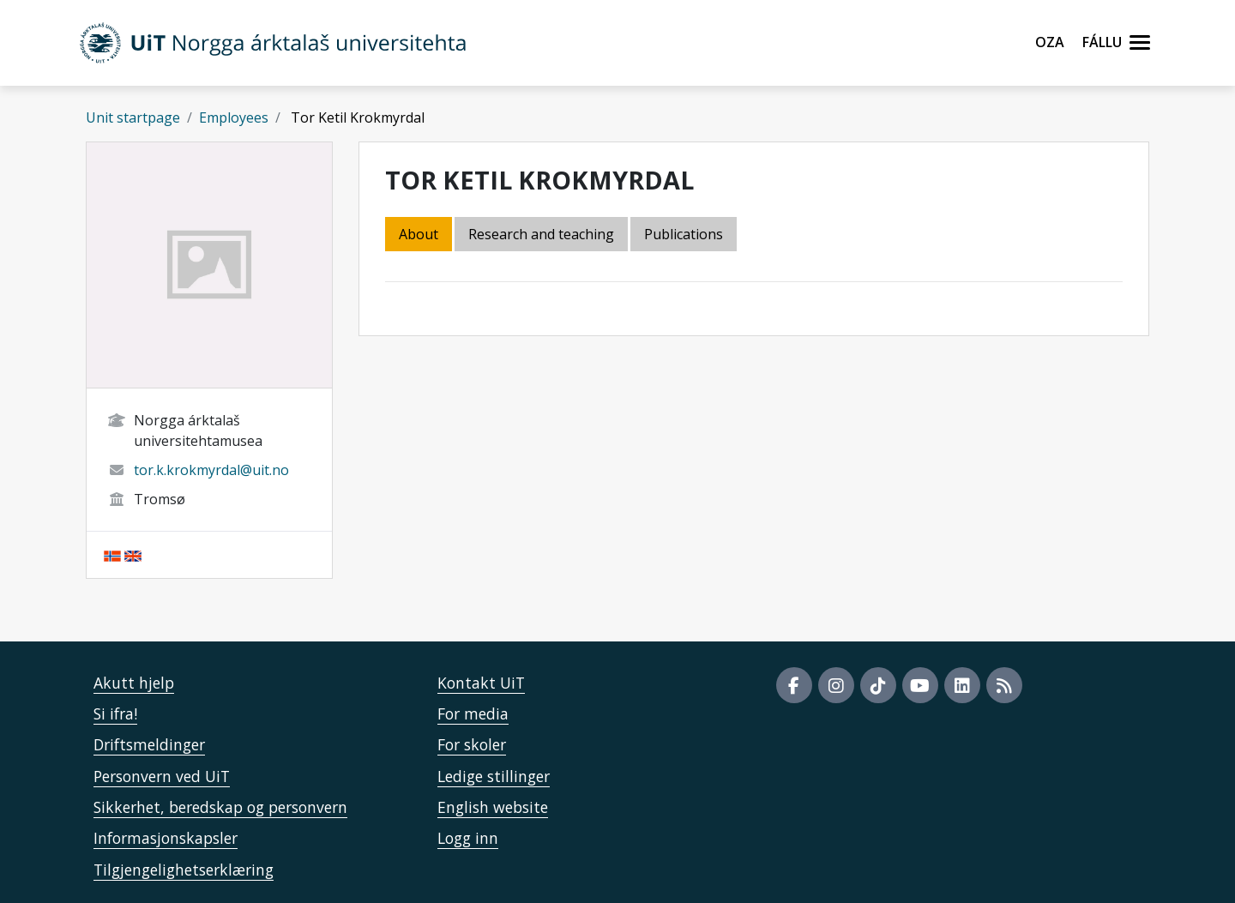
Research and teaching (541, 234)
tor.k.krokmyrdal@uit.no (211, 470)
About (418, 234)
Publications (683, 234)
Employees (233, 117)
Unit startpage (133, 117)
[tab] (684, 235)
